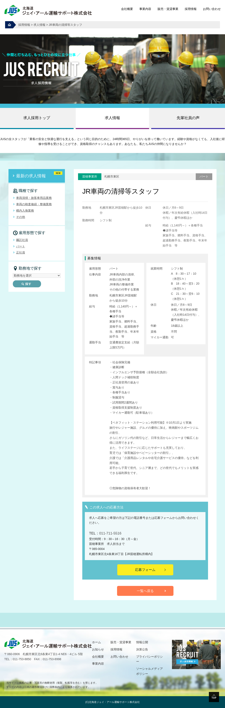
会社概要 (127, 9)
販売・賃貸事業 (168, 9)
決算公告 (142, 649)
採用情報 (191, 9)
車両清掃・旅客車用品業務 (34, 198)
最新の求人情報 (31, 176)
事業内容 (145, 9)
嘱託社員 (22, 240)
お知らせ (98, 649)
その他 (20, 217)
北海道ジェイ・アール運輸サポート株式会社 (114, 702)
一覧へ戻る (145, 591)
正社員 (20, 252)
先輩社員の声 (188, 118)
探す (27, 284)
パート (20, 246)
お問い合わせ (212, 9)
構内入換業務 (25, 210)
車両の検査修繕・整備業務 (34, 204)
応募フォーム (145, 570)
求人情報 (112, 118)
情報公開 (142, 642)
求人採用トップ (36, 118)
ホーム (96, 642)
